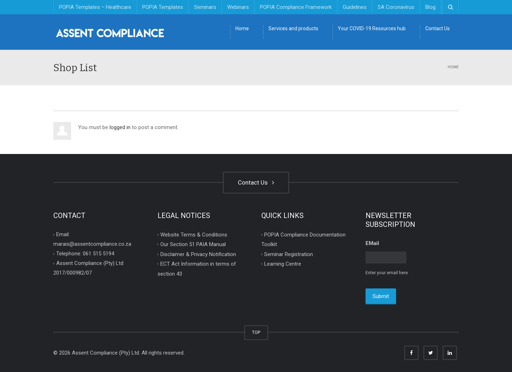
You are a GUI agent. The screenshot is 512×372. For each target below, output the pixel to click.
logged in (120, 127)
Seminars (205, 7)
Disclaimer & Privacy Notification (198, 254)
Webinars (238, 7)
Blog (430, 7)
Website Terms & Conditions (193, 234)
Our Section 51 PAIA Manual (193, 244)
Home (242, 28)
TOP (256, 332)
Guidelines (355, 7)
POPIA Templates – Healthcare (95, 7)
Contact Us (437, 28)
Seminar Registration (288, 254)
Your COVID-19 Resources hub (372, 28)
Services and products (293, 28)
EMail (372, 243)
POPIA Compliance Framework (296, 7)
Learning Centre (282, 264)
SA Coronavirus (396, 7)
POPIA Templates (162, 7)
